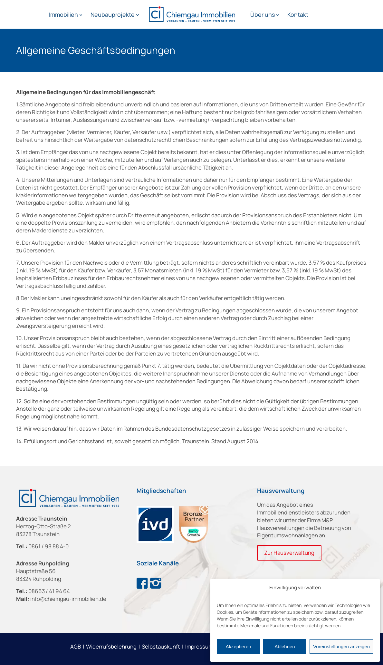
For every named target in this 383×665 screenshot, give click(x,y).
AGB (75, 646)
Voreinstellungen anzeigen (341, 646)
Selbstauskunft (161, 646)
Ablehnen (284, 646)
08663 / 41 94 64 (49, 591)
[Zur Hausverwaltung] (289, 553)
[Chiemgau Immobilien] (192, 14)
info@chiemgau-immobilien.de (68, 598)
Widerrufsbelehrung (111, 646)
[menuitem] (65, 14)
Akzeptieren (238, 646)
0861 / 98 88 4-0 (48, 546)
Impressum (199, 646)
